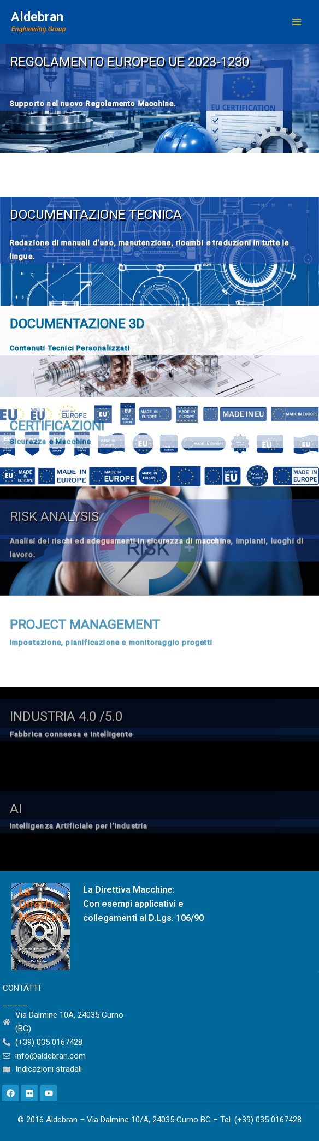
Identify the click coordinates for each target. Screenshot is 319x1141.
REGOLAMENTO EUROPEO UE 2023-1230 (129, 61)
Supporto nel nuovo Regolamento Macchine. (93, 103)
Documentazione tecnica (96, 214)
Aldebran (37, 17)
